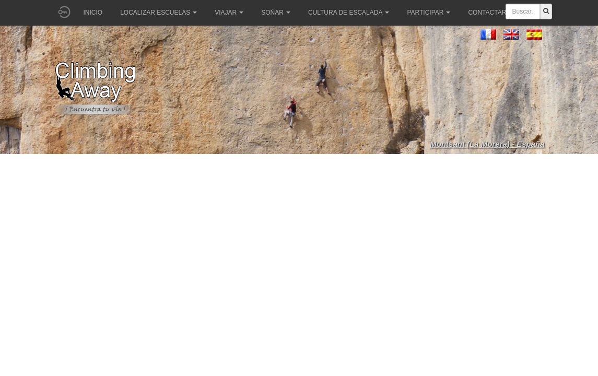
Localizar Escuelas (158, 12)
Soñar (275, 12)
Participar (428, 12)
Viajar (229, 12)
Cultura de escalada (348, 12)
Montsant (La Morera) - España (487, 143)
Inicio (93, 12)
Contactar (490, 12)
